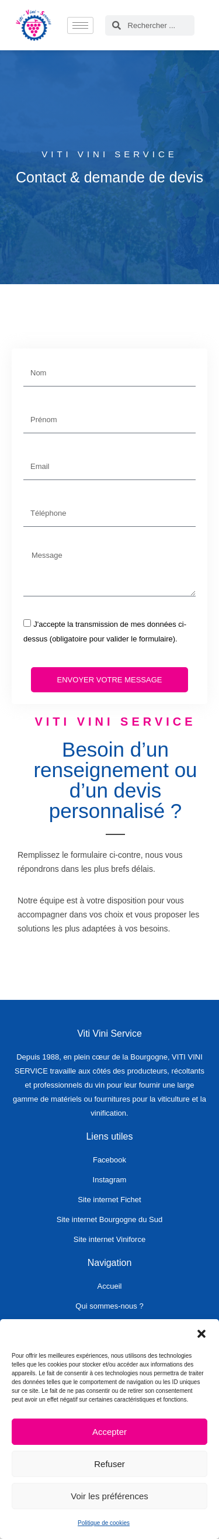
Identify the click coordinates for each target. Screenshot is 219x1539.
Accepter (109, 1432)
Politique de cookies (104, 1523)
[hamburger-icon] (80, 25)
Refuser (109, 1464)
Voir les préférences (109, 1496)
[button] (201, 1334)
